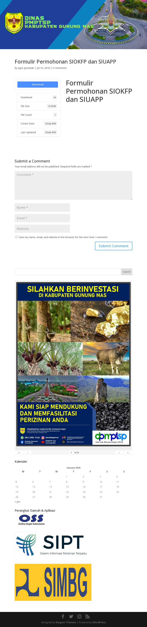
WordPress (99, 622)
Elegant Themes (66, 622)
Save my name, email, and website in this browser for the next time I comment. (63, 237)
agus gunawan (26, 67)
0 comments (60, 67)
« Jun (17, 501)
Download (37, 84)
